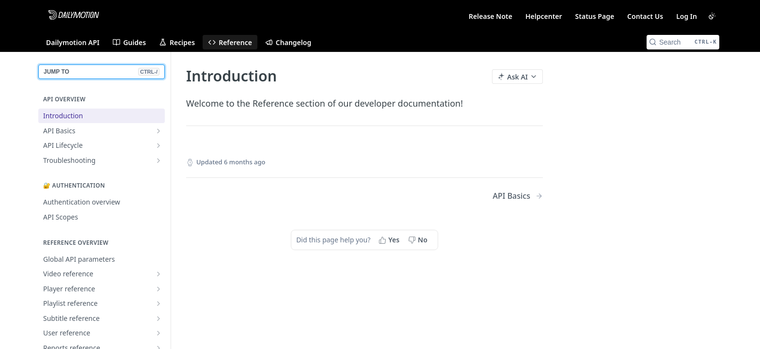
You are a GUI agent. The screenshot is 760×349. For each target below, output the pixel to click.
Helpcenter (543, 16)
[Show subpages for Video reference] (158, 274)
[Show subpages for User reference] (158, 333)
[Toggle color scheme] (712, 16)
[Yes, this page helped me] (390, 240)
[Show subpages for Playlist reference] (158, 303)
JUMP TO (101, 72)
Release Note (490, 16)
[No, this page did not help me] (419, 240)
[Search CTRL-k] (683, 42)
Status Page (595, 16)
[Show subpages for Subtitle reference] (158, 318)
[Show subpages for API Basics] (158, 131)
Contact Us (645, 16)
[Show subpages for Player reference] (158, 289)
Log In (686, 16)
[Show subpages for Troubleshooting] (158, 160)
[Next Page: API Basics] (518, 196)
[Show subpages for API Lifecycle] (158, 145)
